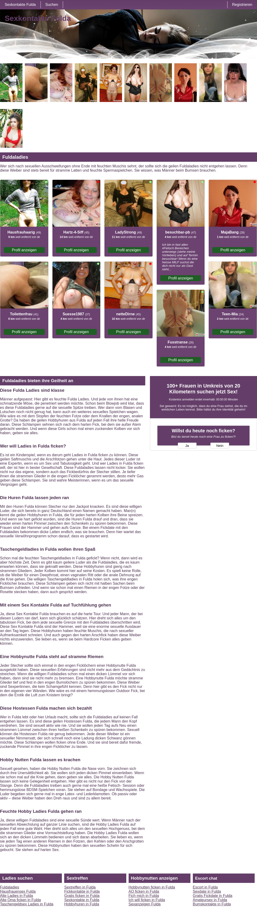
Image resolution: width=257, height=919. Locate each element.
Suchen (51, 5)
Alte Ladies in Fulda (16, 896)
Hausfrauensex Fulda (18, 891)
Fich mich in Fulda (144, 896)
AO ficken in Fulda (144, 891)
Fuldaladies (9, 887)
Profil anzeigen (24, 250)
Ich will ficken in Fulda (147, 900)
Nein (219, 446)
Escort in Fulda (205, 887)
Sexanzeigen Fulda (145, 904)
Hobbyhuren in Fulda (81, 904)
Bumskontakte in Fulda (212, 904)
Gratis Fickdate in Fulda (212, 896)
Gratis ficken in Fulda (81, 896)
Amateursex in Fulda (210, 900)
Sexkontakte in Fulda (81, 900)
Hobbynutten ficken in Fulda (152, 887)
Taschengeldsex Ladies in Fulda (26, 904)
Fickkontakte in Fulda (82, 891)
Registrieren (242, 5)
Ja (187, 446)
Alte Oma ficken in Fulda (20, 900)
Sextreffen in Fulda (80, 887)
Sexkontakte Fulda (20, 5)
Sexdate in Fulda (207, 891)
